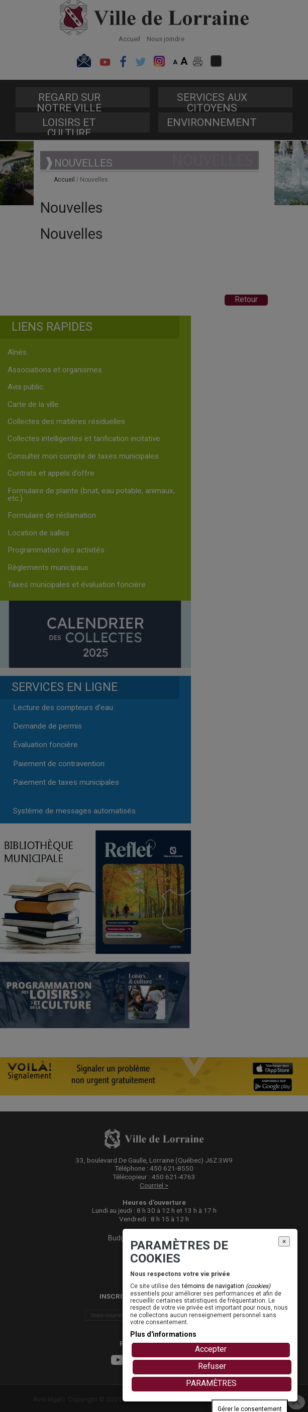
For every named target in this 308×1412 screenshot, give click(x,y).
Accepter (211, 1349)
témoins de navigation (226, 1286)
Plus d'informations (163, 1334)
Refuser (212, 1366)
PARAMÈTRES (211, 1383)
